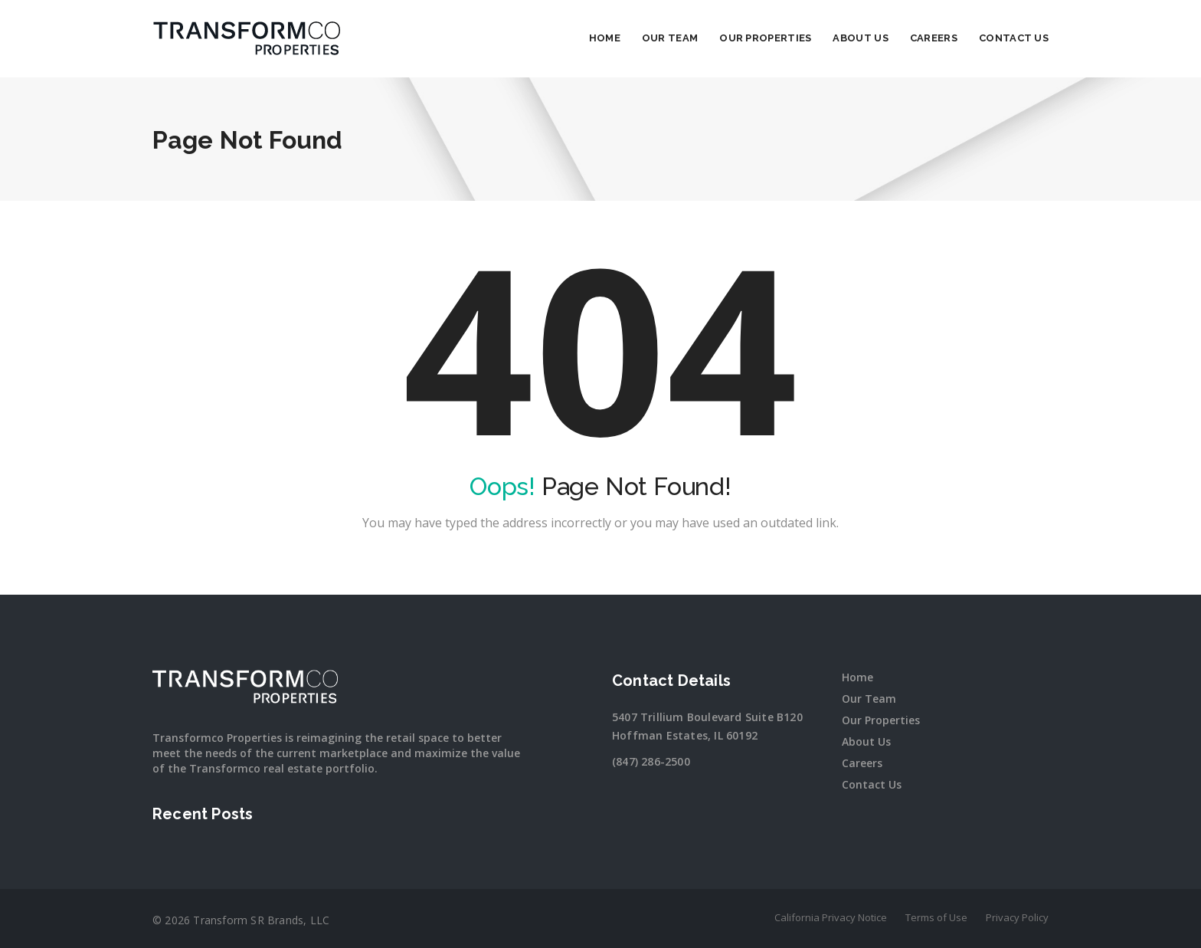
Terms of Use (936, 917)
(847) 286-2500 (651, 761)
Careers (933, 38)
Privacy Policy (1017, 917)
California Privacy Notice (830, 917)
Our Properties (765, 38)
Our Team (670, 38)
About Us (860, 38)
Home (604, 38)
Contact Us (1014, 38)
